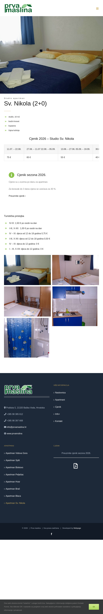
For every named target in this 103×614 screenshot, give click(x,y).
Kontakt (58, 421)
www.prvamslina (14, 433)
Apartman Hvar (13, 482)
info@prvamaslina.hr (16, 427)
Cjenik (58, 407)
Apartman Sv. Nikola (15, 503)
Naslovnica (60, 392)
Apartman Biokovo (14, 467)
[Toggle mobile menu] (97, 8)
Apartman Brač (13, 489)
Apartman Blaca (13, 496)
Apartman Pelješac (15, 474)
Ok (94, 607)
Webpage (77, 528)
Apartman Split (13, 460)
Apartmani (60, 400)
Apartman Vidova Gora (16, 453)
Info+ (57, 414)
